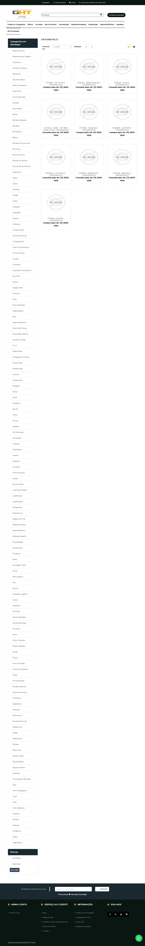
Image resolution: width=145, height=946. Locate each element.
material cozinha (19, 525)
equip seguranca (19, 322)
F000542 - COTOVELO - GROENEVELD (56, 174)
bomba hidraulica (20, 120)
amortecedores (19, 80)
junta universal (19, 473)
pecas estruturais (19, 623)
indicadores (17, 450)
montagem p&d (19, 565)
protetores (17, 698)
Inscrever (64, 894)
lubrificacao (17, 496)
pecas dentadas (19, 617)
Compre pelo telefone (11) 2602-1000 (92, 2)
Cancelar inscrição (79, 894)
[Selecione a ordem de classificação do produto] (61, 47)
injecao (15, 455)
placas (15, 652)
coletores (16, 224)
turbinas (16, 814)
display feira (17, 288)
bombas (120, 24)
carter (15, 201)
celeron (16, 218)
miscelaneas (17, 548)
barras (15, 114)
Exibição (77, 47)
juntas (15, 478)
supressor (16, 773)
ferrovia (16, 374)
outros (15, 600)
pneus (15, 658)
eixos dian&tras (19, 305)
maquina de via (19, 519)
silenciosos (17, 750)
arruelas (16, 103)
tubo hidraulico (19, 808)
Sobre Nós (79, 922)
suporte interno (19, 767)
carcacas (16, 189)
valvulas (16, 819)
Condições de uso (82, 917)
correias (38, 24)
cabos (15, 178)
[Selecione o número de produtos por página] (88, 47)
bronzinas (16, 149)
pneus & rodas (19, 663)
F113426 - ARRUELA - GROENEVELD (122, 174)
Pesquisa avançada (82, 926)
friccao (15, 421)
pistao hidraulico (19, 646)
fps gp (15, 409)
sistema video (18, 756)
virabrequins (17, 843)
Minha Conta (13, 913)
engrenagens (18, 311)
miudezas (16, 554)
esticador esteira (19, 340)
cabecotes (17, 172)
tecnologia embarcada (22, 779)
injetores (16, 461)
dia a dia (16, 276)
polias (15, 675)
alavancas (16, 74)
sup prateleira (18, 762)
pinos (15, 635)
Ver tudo (14, 870)
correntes (16, 265)
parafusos (16, 606)
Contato (45, 931)
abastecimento (19, 51)
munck (15, 588)
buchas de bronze (20, 161)
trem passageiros (20, 791)
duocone (16, 294)
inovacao (16, 467)
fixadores (16, 403)
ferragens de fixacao (21, 357)
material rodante (78, 24)
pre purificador (18, 681)
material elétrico (107, 24)
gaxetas (16, 426)
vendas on (17, 831)
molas (15, 559)
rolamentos (17, 739)
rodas (15, 733)
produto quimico (19, 687)
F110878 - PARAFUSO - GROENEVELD (89, 174)
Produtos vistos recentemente (54, 922)
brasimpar (17, 864)
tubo (15, 802)
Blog (43, 913)
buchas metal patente (21, 166)
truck (15, 796)
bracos (15, 137)
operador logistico (20, 594)
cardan (15, 195)
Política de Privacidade (84, 913)
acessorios (17, 62)
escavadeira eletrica (20, 334)
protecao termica (20, 692)
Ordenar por (46, 48)
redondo (16, 710)
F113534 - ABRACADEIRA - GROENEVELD (89, 84)
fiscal (15, 398)
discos (15, 282)
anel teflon (17, 91)
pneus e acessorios (20, 669)
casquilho (16, 207)
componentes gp (20, 236)
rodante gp (17, 727)
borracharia (17, 132)
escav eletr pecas (20, 328)
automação (64, 24)
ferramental (17, 363)
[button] (16, 24)
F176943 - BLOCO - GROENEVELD (56, 219)
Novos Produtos (48, 926)
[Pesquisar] (72, 15)
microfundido (18, 542)
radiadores (17, 704)
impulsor (16, 444)
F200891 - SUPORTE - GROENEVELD (122, 129)
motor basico (18, 577)
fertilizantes (17, 380)
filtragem (16, 386)
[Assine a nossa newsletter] (73, 889)
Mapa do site (47, 917)
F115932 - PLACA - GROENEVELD (122, 84)
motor (15, 571)
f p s (15, 346)
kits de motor (51, 24)
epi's (14, 317)
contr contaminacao (21, 247)
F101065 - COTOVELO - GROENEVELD (56, 84)
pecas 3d (16, 611)
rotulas (16, 744)
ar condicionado (19, 97)
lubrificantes (18, 502)
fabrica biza (17, 351)
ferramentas (18, 369)
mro (14, 583)
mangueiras (17, 507)
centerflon (17, 858)
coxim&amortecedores (22, 270)
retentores (17, 715)
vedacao (16, 825)
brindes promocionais (21, 143)
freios (15, 415)
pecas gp (16, 629)
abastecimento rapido (22, 57)
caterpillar (16, 213)
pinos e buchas (19, 640)
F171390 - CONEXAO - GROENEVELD (89, 129)
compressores (18, 241)
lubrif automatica (20, 490)
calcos (15, 184)
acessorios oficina (20, 68)
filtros (30, 24)
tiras (14, 785)
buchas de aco (19, 155)
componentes (18, 230)
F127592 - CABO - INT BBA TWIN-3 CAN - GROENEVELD (56, 129)
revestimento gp (20, 721)
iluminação (93, 24)
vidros (15, 837)
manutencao (18, 513)
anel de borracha (19, 85)
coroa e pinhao (19, 253)
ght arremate (13, 31)
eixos (15, 299)
